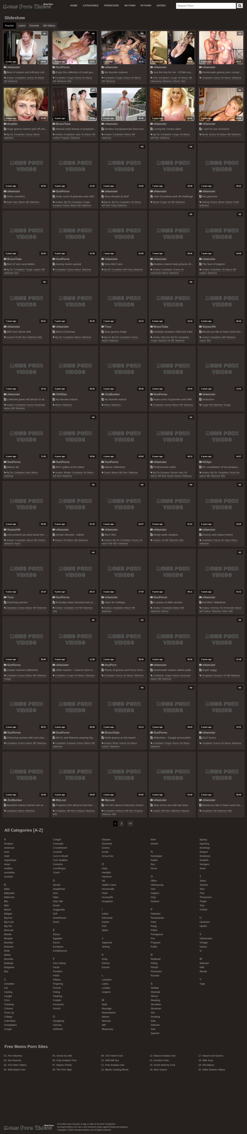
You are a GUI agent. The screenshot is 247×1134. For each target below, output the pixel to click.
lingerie (37, 269)
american (214, 608)
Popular (9, 25)
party (153, 922)
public (236, 202)
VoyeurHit (207, 326)
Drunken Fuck (161, 1060)
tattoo (225, 611)
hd (35, 78)
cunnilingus (59, 868)
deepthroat (59, 889)
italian (105, 930)
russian (155, 975)
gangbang (58, 1020)
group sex (234, 472)
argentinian (10, 860)
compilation (20, 78)
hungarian (107, 901)
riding (154, 963)
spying (203, 839)
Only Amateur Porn (66, 1060)
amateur (10, 78)
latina (227, 540)
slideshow (12, 81)
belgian (8, 913)
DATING (161, 5)
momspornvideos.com (28, 1127)
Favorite (34, 25)
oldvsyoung (156, 81)
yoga (202, 983)
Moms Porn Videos (27, 6)
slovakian (156, 1004)
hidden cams (109, 884)
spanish (155, 1033)
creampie (58, 843)
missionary (107, 1029)
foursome (58, 1004)
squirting (204, 843)
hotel (105, 893)
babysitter (9, 893)
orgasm (203, 273)
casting (8, 992)
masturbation (109, 1012)
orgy (153, 897)
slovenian (156, 1008)
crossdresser (60, 847)
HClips (205, 461)
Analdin (10, 123)
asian (7, 864)
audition (8, 868)
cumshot (58, 864)
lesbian (106, 987)
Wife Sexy (207, 1060)
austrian (8, 876)
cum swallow (60, 860)
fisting (56, 992)
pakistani (155, 913)
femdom (57, 971)
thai (201, 893)
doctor (56, 905)
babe (7, 889)
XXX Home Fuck (114, 1055)
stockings (204, 847)
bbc (6, 901)
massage (107, 1008)
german (174, 472)
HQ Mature (208, 1065)
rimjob (154, 967)
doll (55, 913)
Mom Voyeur (160, 1069)
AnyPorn (108, 664)
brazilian (8, 942)
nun (153, 864)
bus (6, 971)
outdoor (56, 138)
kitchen (106, 963)
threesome (205, 897)
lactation (107, 979)
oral (153, 889)
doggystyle (59, 909)
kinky (105, 959)
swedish (204, 860)
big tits (9, 134)
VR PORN (145, 5)
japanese (107, 942)
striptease (204, 856)
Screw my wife (64, 1055)
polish (154, 930)
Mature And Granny (212, 1055)
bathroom (9, 897)
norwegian (156, 856)
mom (157, 138)
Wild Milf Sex (112, 1060)
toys (201, 905)
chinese (8, 1008)
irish (104, 926)
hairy (78, 134)
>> (130, 823)
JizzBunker (110, 394)
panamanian (157, 917)
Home (73, 5)
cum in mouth (60, 856)
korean (106, 967)
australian (9, 872)
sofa (153, 1020)
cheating (9, 1004)
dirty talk (58, 901)
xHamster (12, 67)
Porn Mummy (15, 1055)
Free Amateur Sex (115, 1065)
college (8, 1016)
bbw (6, 905)
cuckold (10, 337)
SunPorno (60, 67)
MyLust (59, 800)
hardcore (162, 340)
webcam (185, 811)
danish (57, 884)
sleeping (155, 1000)
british (7, 955)
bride (7, 950)
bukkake (8, 963)
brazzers (9, 946)
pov (153, 938)
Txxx (106, 326)
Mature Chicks (64, 1065)
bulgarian (9, 967)
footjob (57, 1000)
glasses (59, 540)
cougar (70, 78)
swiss (202, 868)
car (6, 987)
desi (55, 893)
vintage (227, 405)
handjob (106, 872)
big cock (166, 337)
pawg (113, 205)
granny (30, 78)
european (57, 205)
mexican (106, 1020)
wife (69, 81)
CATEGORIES (91, 5)
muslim (154, 843)
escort (56, 942)
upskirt (203, 926)
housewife (107, 897)
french (57, 1008)
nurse (154, 868)
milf (5, 81)
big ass (107, 202)
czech (56, 872)
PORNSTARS (111, 5)
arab (6, 856)
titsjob (203, 901)
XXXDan (59, 394)
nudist (170, 476)
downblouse (59, 917)
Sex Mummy (14, 1060)
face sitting (59, 963)
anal (6, 851)
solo (16, 273)
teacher (203, 884)
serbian (155, 987)
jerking (106, 946)
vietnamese (205, 938)
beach (116, 743)
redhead (155, 959)
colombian (10, 1020)
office (154, 880)
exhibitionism (60, 950)
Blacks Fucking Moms (116, 1069)
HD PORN (130, 5)
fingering (58, 983)
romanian (156, 971)
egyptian (57, 938)
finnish (57, 987)
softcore (176, 81)
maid (104, 1004)
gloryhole (107, 843)
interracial (107, 917)
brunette (8, 959)
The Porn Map (64, 1069)
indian (105, 913)
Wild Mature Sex (16, 1069)
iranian (105, 922)
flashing (205, 202)
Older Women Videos (213, 1069)
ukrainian (204, 922)
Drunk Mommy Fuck (164, 1065)
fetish (56, 975)
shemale (155, 992)
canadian (9, 983)
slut (153, 1012)
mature (41, 78)
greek (9, 202)
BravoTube (61, 123)
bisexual (8, 930)
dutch (56, 922)
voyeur (202, 340)
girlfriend (120, 811)
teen (183, 81)
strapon (203, 851)
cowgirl (57, 839)
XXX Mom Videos (17, 1065)
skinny (154, 996)
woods (203, 971)
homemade (156, 273)
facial (56, 967)
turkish (203, 909)
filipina (57, 979)
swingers (204, 864)
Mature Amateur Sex (165, 1055)
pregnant (65, 138)
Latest (21, 25)
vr (200, 950)
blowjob (67, 472)
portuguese (157, 934)
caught (8, 996)
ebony (56, 934)
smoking (155, 1016)
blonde (205, 134)
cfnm (155, 78)
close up (9, 1012)
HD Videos (49, 25)
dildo (55, 897)
